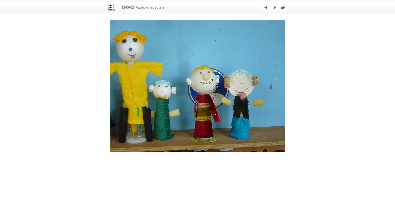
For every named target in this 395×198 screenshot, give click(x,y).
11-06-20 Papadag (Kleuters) (144, 7)
